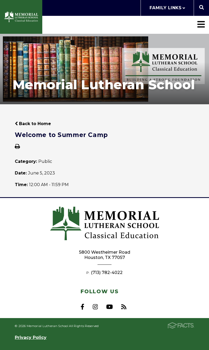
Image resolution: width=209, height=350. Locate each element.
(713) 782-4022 (107, 272)
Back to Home (33, 123)
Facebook (82, 307)
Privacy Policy (31, 337)
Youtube (109, 307)
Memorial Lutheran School (21, 17)
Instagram (95, 307)
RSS (123, 307)
